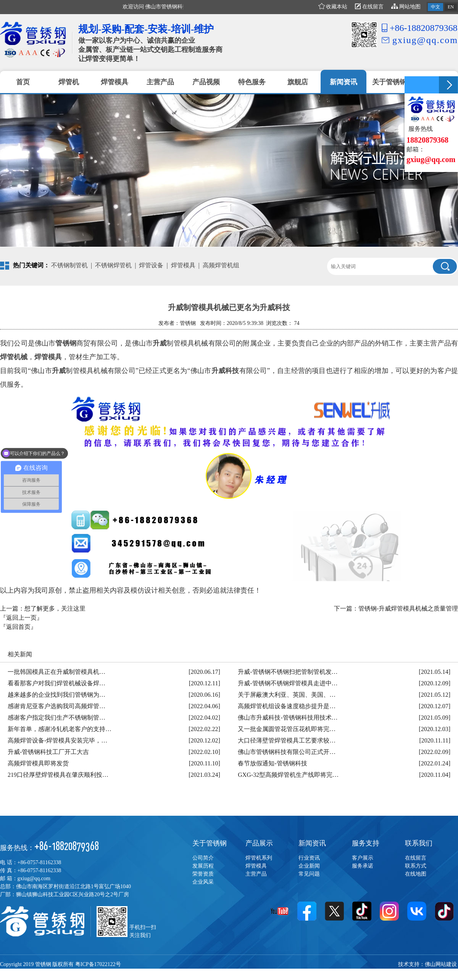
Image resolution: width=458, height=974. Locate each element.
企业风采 (203, 882)
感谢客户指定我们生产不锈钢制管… (56, 717)
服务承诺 (362, 866)
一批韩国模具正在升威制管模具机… (56, 672)
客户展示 (362, 858)
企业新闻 (309, 866)
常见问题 (309, 874)
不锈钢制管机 (69, 265)
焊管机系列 (258, 858)
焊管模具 (183, 265)
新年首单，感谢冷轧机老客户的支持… (59, 729)
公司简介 (203, 858)
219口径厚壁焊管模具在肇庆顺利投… (58, 774)
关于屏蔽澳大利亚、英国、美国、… (286, 694)
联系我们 (418, 843)
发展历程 (203, 866)
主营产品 (256, 874)
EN (451, 7)
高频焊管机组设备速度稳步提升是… (286, 706)
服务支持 (365, 843)
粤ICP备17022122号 (98, 964)
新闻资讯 (312, 843)
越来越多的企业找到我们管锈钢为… (56, 694)
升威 (159, 343)
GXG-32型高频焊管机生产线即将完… (288, 774)
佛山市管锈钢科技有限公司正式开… (286, 752)
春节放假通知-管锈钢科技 (272, 763)
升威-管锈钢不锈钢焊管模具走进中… (287, 683)
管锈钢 (65, 343)
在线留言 (369, 7)
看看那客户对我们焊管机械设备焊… (56, 683)
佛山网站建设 (441, 964)
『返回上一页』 (21, 617)
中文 (435, 7)
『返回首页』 (18, 627)
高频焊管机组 (221, 265)
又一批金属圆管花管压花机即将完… (286, 729)
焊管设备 (151, 265)
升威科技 (225, 370)
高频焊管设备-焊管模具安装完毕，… (57, 740)
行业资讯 (309, 858)
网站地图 (406, 7)
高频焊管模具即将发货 (38, 763)
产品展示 (259, 843)
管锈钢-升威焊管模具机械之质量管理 (408, 608)
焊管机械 (13, 357)
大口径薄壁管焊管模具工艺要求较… (286, 740)
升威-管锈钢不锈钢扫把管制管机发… (287, 672)
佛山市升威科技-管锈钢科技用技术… (287, 717)
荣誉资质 (203, 874)
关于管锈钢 (209, 843)
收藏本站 (333, 7)
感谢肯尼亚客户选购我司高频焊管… (56, 706)
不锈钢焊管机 (113, 265)
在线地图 (415, 874)
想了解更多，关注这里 (54, 608)
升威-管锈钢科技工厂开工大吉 (48, 752)
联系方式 (415, 866)
